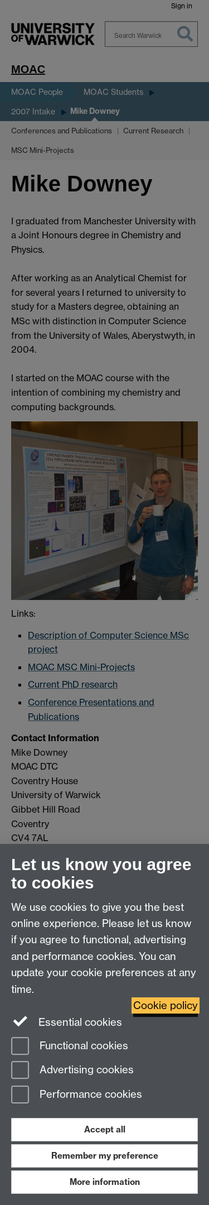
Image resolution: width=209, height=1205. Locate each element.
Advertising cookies (72, 1070)
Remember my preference (104, 1155)
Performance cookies (76, 1095)
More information (105, 1182)
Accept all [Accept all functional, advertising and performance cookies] (104, 1129)
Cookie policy (165, 1005)
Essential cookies (66, 1021)
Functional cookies (69, 1046)
